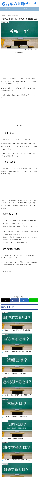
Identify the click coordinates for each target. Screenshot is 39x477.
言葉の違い (19, 468)
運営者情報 (32, 470)
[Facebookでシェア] (14, 300)
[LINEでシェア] (33, 300)
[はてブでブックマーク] (24, 300)
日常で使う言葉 (6, 468)
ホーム (6, 466)
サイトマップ (19, 470)
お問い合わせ (7, 470)
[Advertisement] (19, 65)
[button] (36, 401)
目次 (18, 125)
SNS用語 (19, 466)
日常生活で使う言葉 (6, 271)
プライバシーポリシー (19, 472)
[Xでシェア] (5, 300)
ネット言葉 (32, 466)
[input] (19, 401)
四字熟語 (32, 468)
